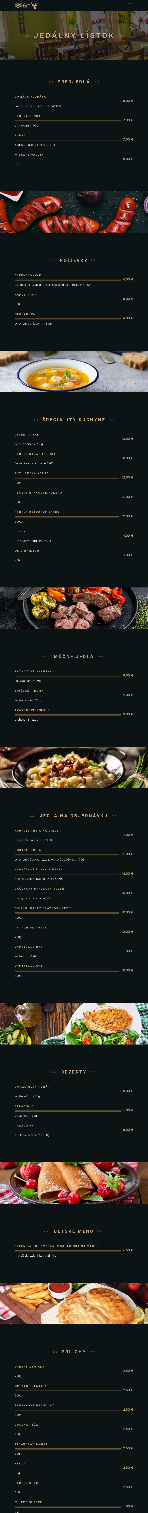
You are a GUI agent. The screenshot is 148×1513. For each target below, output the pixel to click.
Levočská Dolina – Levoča (74, 1451)
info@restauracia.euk (74, 1461)
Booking (74, 1478)
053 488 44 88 (74, 1458)
